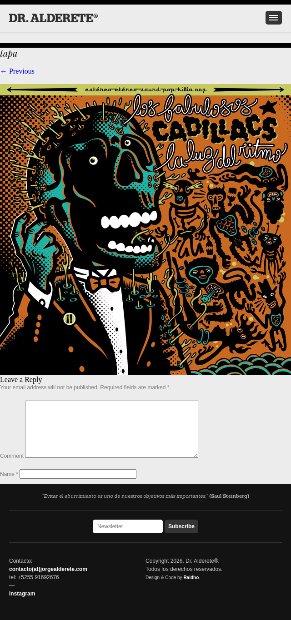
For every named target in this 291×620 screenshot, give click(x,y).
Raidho (191, 577)
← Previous (17, 71)
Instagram (22, 593)
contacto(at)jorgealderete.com (48, 569)
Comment (12, 467)
